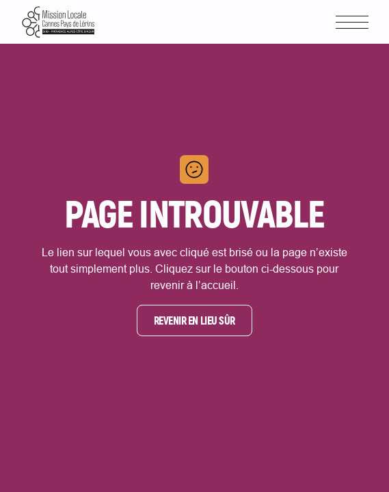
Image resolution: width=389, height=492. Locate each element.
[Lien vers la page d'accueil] (58, 22)
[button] (352, 22)
